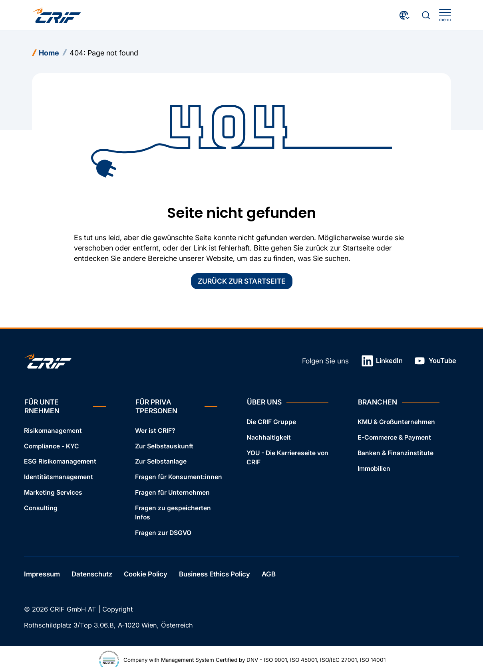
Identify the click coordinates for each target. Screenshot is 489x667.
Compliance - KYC (51, 446)
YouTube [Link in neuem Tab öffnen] (435, 361)
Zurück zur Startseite (242, 281)
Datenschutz (92, 574)
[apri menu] (445, 15)
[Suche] (426, 15)
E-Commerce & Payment (394, 437)
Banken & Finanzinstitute (395, 452)
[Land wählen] (405, 15)
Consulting (41, 508)
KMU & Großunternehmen (396, 422)
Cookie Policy (145, 574)
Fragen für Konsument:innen (178, 477)
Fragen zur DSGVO (163, 532)
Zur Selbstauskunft (164, 446)
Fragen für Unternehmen (172, 492)
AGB (269, 574)
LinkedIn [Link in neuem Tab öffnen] (382, 361)
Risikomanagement (53, 430)
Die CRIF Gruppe (271, 422)
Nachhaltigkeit (268, 437)
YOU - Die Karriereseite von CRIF (287, 457)
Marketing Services (53, 492)
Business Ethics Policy (214, 574)
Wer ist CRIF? (155, 430)
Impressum (42, 574)
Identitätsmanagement (58, 477)
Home (49, 53)
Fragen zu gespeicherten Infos (173, 512)
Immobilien (374, 468)
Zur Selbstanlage (161, 461)
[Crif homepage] (56, 15)
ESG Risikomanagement (60, 461)
